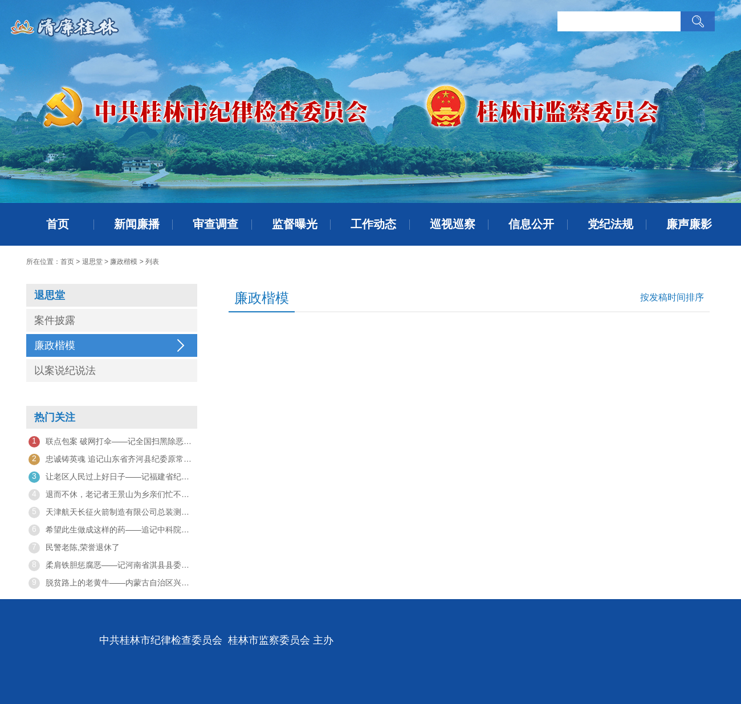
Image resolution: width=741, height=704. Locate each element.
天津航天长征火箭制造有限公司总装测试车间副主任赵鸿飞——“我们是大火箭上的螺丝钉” (111, 512)
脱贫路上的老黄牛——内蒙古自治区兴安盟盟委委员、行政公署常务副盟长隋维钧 (111, 583)
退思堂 (92, 262)
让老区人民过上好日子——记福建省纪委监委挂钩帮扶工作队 (111, 477)
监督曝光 (294, 224)
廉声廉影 (689, 224)
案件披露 (54, 320)
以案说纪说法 (65, 370)
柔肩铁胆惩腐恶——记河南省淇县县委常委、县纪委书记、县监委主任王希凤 (111, 565)
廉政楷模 (123, 262)
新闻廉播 (137, 224)
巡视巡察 (452, 224)
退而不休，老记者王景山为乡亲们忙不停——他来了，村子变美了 (111, 494)
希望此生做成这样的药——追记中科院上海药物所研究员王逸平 (111, 530)
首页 (57, 224)
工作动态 (373, 224)
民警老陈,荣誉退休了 (74, 548)
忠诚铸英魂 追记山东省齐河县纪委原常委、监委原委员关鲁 (111, 459)
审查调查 (215, 224)
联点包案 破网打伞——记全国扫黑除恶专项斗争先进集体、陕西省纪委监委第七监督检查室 (111, 441)
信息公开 (531, 224)
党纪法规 (610, 224)
